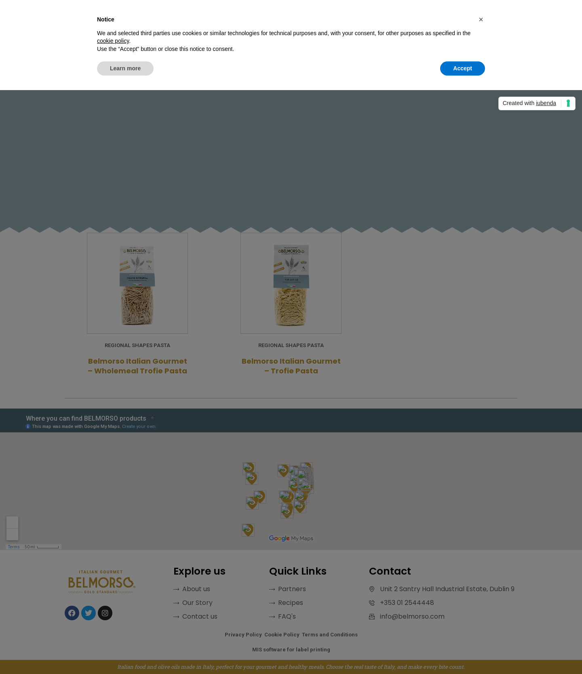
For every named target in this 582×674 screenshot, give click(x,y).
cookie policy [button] (113, 41)
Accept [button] (462, 68)
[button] (480, 19)
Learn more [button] (125, 68)
